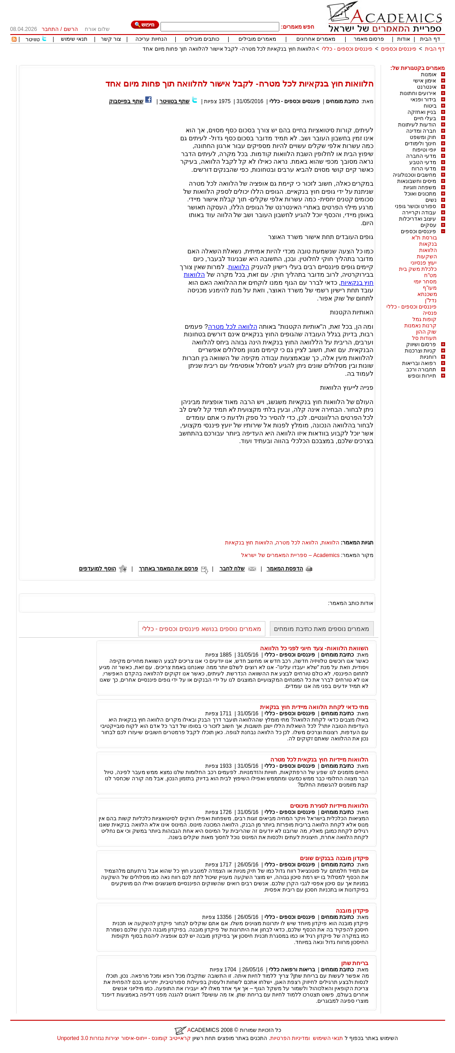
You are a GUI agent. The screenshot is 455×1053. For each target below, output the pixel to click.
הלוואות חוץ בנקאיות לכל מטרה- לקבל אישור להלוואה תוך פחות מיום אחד (229, 49)
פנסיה (430, 313)
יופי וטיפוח (424, 150)
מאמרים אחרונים (315, 39)
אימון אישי (424, 81)
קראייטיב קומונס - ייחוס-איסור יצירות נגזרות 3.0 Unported (124, 1038)
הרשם (71, 29)
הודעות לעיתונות (417, 125)
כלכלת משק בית (418, 269)
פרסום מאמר (369, 39)
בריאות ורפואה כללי (292, 969)
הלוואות (428, 250)
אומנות (429, 74)
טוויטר (33, 39)
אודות (403, 39)
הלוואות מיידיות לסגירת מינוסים (329, 805)
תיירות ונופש (422, 376)
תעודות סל (424, 338)
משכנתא (427, 294)
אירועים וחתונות (418, 93)
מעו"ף (430, 288)
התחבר (50, 29)
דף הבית (430, 39)
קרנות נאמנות (420, 325)
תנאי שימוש (74, 39)
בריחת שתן (355, 963)
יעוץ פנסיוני (424, 263)
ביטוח (430, 106)
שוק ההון (426, 332)
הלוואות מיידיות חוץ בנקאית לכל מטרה (319, 759)
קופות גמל (424, 319)
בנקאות (428, 244)
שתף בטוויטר (175, 101)
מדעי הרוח (424, 168)
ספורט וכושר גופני (416, 206)
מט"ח (430, 275)
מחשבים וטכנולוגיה (414, 175)
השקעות (427, 256)
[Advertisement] (282, 61)
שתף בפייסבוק (126, 101)
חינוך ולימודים (420, 143)
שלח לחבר (232, 569)
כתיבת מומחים (342, 101)
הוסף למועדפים (97, 569)
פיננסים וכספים (398, 49)
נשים (431, 200)
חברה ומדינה (421, 131)
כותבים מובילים (202, 39)
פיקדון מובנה (352, 910)
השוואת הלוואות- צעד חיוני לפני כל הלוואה (314, 648)
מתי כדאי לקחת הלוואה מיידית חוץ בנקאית (314, 707)
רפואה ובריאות (419, 363)
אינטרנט (427, 87)
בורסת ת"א (424, 238)
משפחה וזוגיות (419, 187)
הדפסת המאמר (285, 569)
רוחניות (428, 357)
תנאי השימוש (328, 1038)
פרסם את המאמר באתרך (168, 569)
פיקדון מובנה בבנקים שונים (334, 858)
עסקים (428, 225)
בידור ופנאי (423, 99)
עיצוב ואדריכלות (417, 219)
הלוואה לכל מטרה (232, 326)
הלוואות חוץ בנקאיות (249, 543)
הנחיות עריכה (151, 39)
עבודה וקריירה (419, 212)
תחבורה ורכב (421, 369)
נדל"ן (431, 300)
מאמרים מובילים (257, 39)
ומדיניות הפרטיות (290, 1038)
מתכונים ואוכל (420, 194)
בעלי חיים (425, 118)
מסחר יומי (425, 281)
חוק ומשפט (423, 137)
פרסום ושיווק (421, 344)
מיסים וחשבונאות (416, 181)
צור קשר (111, 39)
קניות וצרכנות (420, 351)
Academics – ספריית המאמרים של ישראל (290, 555)
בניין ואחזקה (421, 112)
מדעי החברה (421, 156)
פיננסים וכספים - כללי (347, 49)
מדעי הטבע (422, 162)
